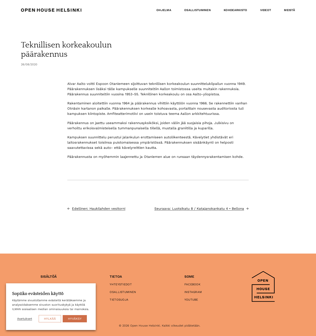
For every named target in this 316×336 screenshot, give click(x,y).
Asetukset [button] (24, 319)
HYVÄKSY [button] (75, 319)
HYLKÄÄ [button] (50, 319)
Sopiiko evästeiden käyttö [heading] (37, 293)
